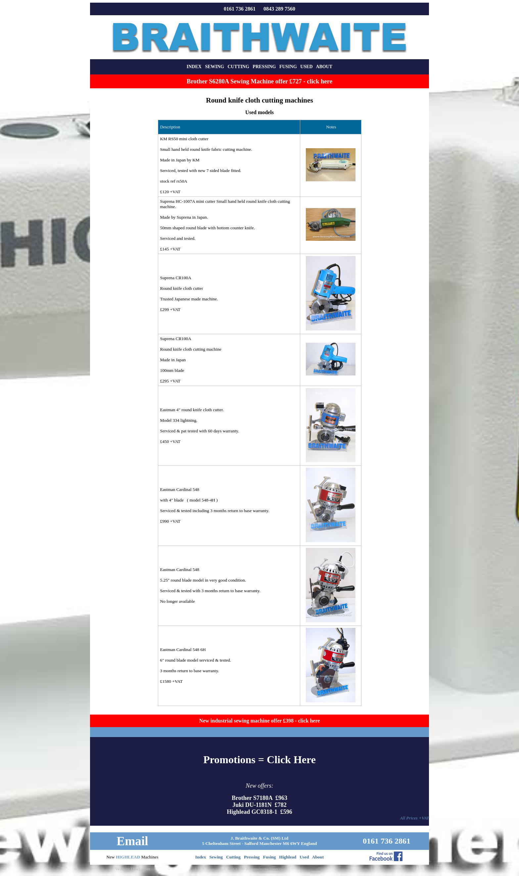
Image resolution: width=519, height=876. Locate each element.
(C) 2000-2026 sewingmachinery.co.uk (259, 869)
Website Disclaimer (133, 868)
